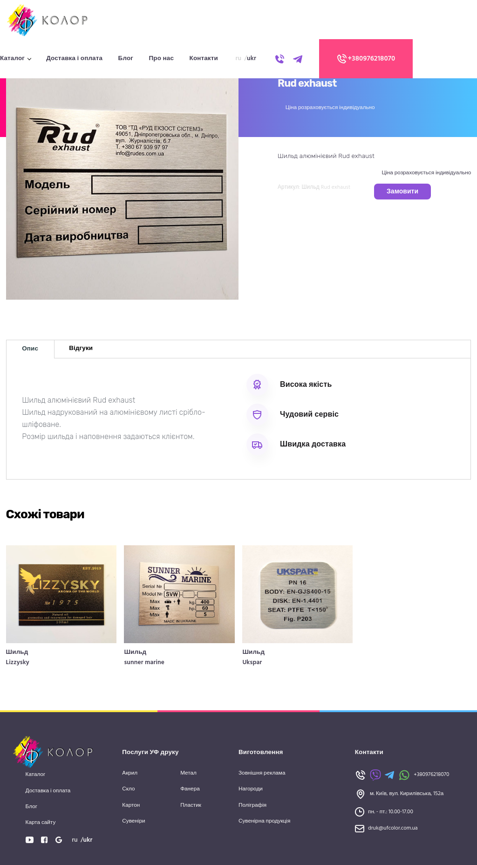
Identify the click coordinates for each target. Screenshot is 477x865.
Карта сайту (41, 823)
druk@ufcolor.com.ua (392, 828)
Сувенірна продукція (264, 821)
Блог (125, 58)
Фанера (190, 789)
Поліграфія (252, 806)
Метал (188, 773)
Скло (128, 789)
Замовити (402, 191)
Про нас (161, 58)
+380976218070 (365, 58)
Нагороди (250, 789)
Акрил (129, 773)
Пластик (190, 806)
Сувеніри (133, 821)
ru (239, 58)
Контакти (204, 58)
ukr (251, 58)
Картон (131, 806)
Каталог (12, 58)
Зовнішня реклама (261, 773)
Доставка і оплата (74, 58)
